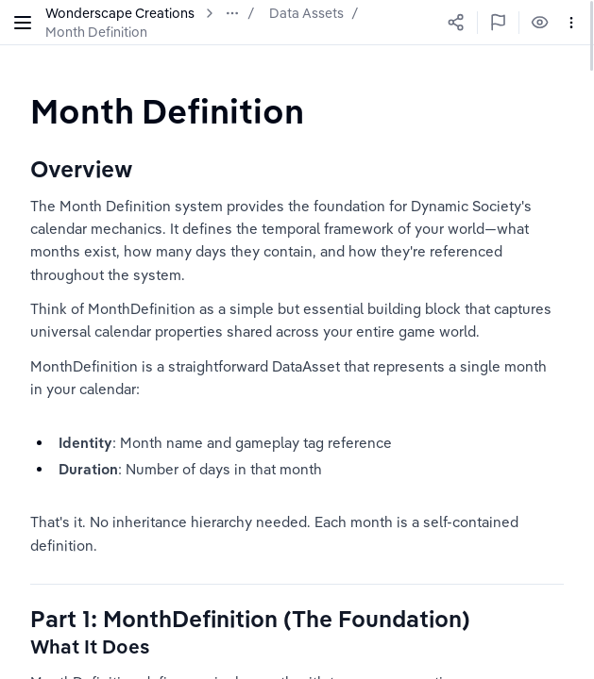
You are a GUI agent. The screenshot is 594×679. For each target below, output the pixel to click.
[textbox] (167, 111)
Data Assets (306, 13)
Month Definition (96, 32)
